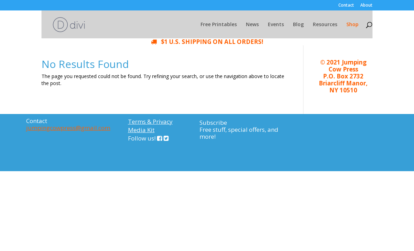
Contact (346, 5)
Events (276, 25)
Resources (325, 25)
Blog (298, 25)
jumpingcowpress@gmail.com (68, 128)
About (366, 5)
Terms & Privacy (150, 121)
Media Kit (141, 130)
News (252, 25)
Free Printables (219, 25)
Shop (352, 25)
